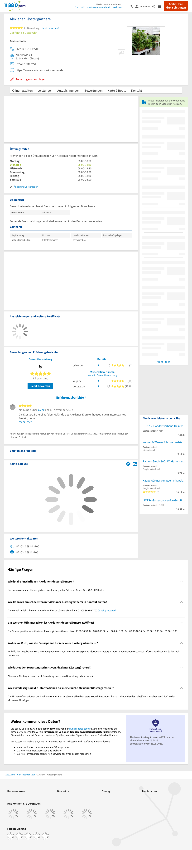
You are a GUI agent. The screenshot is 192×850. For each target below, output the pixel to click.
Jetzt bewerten (40, 386)
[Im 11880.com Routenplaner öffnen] (128, 463)
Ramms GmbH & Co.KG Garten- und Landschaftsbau (164, 461)
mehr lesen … (27, 422)
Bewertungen (93, 90)
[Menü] (161, 6)
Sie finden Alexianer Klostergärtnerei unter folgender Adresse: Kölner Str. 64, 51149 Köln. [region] (56, 590)
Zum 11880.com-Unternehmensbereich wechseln (98, 7)
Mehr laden (164, 361)
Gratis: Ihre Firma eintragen (176, 6)
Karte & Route (116, 90)
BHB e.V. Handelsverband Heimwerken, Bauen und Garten (164, 426)
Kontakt (136, 90)
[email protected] (107, 610)
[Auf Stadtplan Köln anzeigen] (135, 463)
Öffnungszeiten (22, 90)
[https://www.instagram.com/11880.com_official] (19, 836)
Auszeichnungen (68, 90)
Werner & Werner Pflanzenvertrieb (163, 442)
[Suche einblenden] (132, 6)
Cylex (41, 410)
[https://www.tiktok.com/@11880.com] (27, 836)
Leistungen (45, 90)
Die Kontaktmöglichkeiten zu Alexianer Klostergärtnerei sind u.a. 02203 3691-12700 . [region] (62, 610)
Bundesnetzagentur (80, 728)
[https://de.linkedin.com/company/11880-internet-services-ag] (36, 836)
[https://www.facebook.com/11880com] (10, 836)
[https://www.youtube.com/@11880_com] (45, 836)
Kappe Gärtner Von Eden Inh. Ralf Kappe (164, 480)
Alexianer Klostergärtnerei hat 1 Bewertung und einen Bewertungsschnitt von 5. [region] (50, 676)
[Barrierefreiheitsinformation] (155, 6)
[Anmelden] (143, 6)
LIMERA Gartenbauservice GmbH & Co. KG (164, 500)
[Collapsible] (181, 581)
